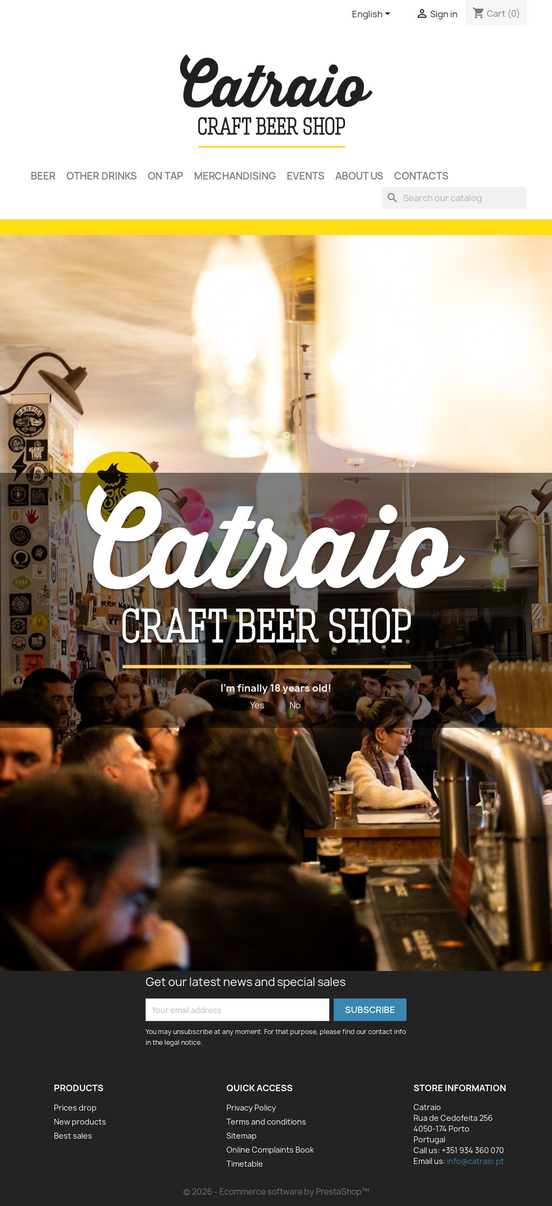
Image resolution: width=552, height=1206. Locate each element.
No (295, 705)
